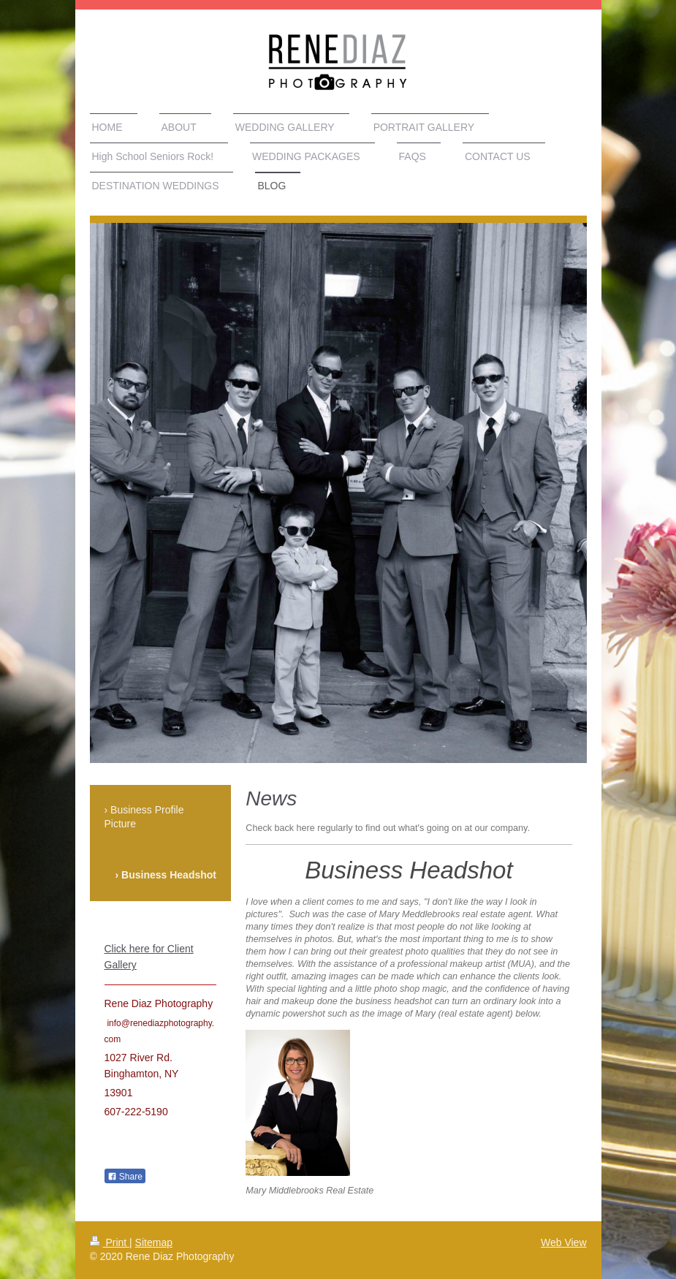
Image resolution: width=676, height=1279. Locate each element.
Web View (564, 1242)
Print (110, 1242)
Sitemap (153, 1242)
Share (125, 1177)
